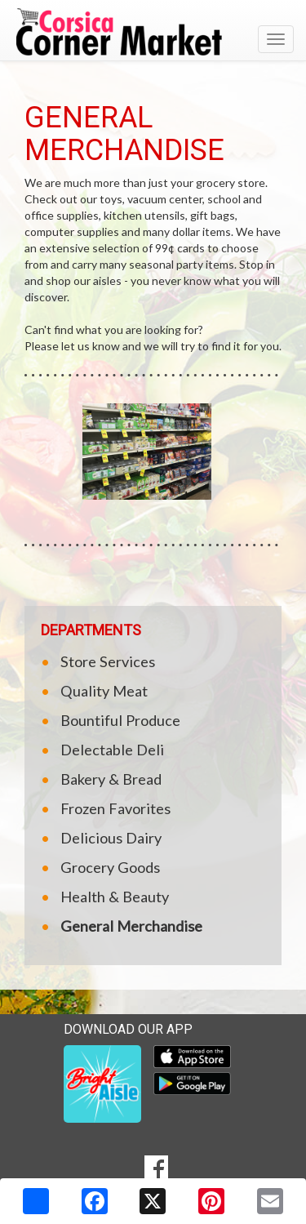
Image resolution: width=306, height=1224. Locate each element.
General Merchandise (131, 926)
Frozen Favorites (115, 808)
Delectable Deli (112, 750)
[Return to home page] (153, 32)
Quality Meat (104, 691)
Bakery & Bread (111, 779)
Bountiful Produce (120, 720)
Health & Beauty (114, 897)
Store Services (107, 661)
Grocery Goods (110, 867)
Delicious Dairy (111, 838)
